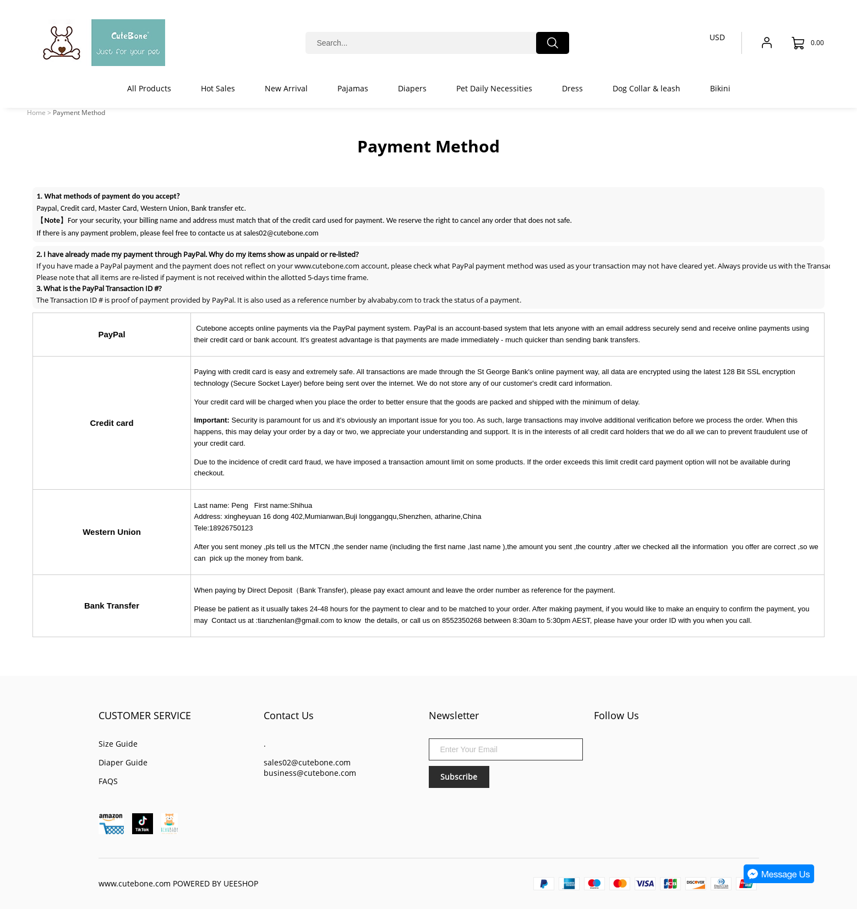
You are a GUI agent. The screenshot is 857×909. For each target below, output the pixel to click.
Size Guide (118, 743)
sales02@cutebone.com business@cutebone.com (310, 767)
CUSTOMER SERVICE (145, 715)
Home (36, 112)
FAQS (108, 781)
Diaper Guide (123, 762)
